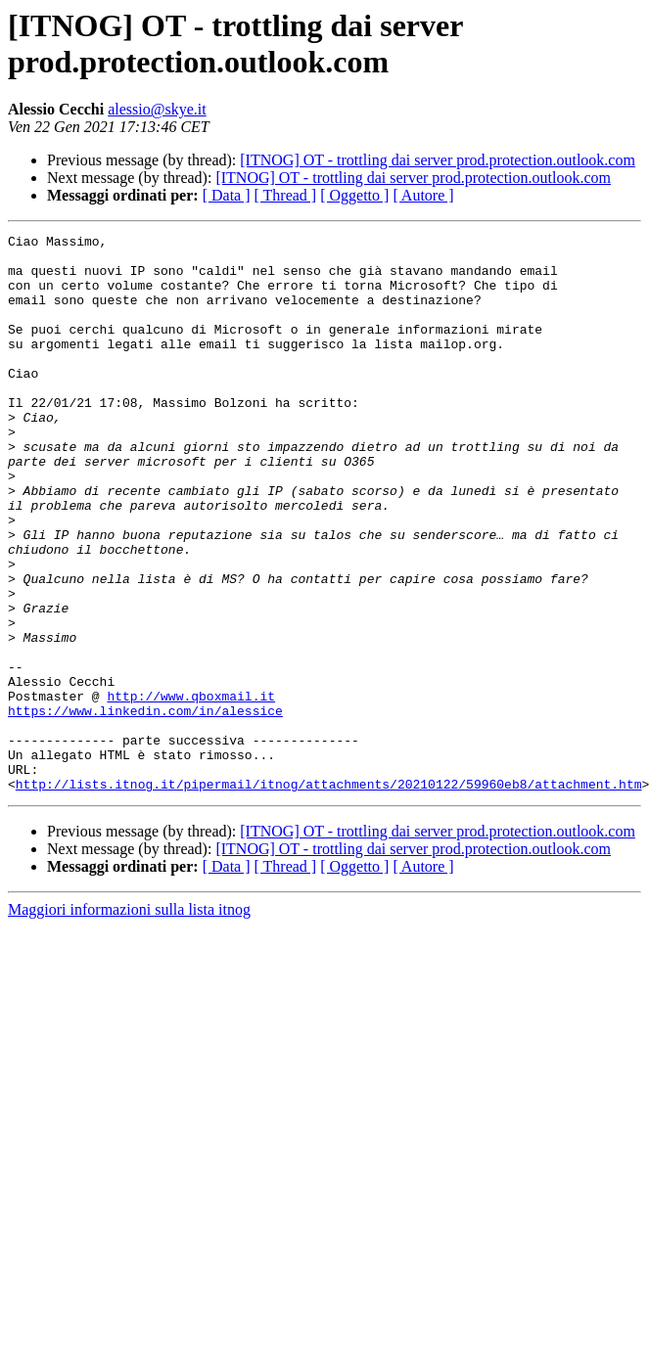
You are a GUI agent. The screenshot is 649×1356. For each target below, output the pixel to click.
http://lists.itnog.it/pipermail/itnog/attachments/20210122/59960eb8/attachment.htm (329, 895)
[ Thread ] (286, 195)
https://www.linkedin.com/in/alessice (145, 807)
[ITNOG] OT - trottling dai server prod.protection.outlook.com (437, 160)
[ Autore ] (423, 195)
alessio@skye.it (157, 109)
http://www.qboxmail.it (191, 789)
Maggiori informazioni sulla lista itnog (129, 1021)
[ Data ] (227, 195)
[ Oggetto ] (354, 195)
